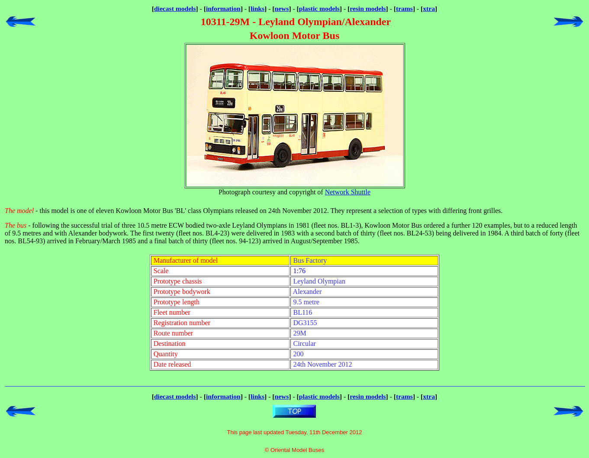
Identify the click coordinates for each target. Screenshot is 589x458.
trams (404, 8)
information (223, 8)
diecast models (175, 8)
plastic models (319, 8)
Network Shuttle (347, 192)
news (282, 8)
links (257, 8)
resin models (368, 8)
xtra (429, 8)
